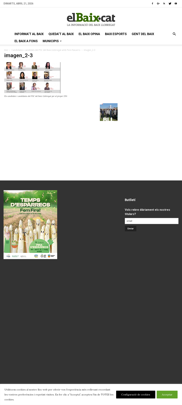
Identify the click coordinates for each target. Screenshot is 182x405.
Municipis (52, 41)
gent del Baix (143, 34)
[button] (174, 34)
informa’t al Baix (29, 34)
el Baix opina (89, 34)
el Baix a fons (26, 41)
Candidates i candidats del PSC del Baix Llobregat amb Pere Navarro (46, 50)
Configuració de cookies (135, 394)
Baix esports (116, 34)
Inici (6, 50)
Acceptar (167, 394)
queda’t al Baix (61, 34)
